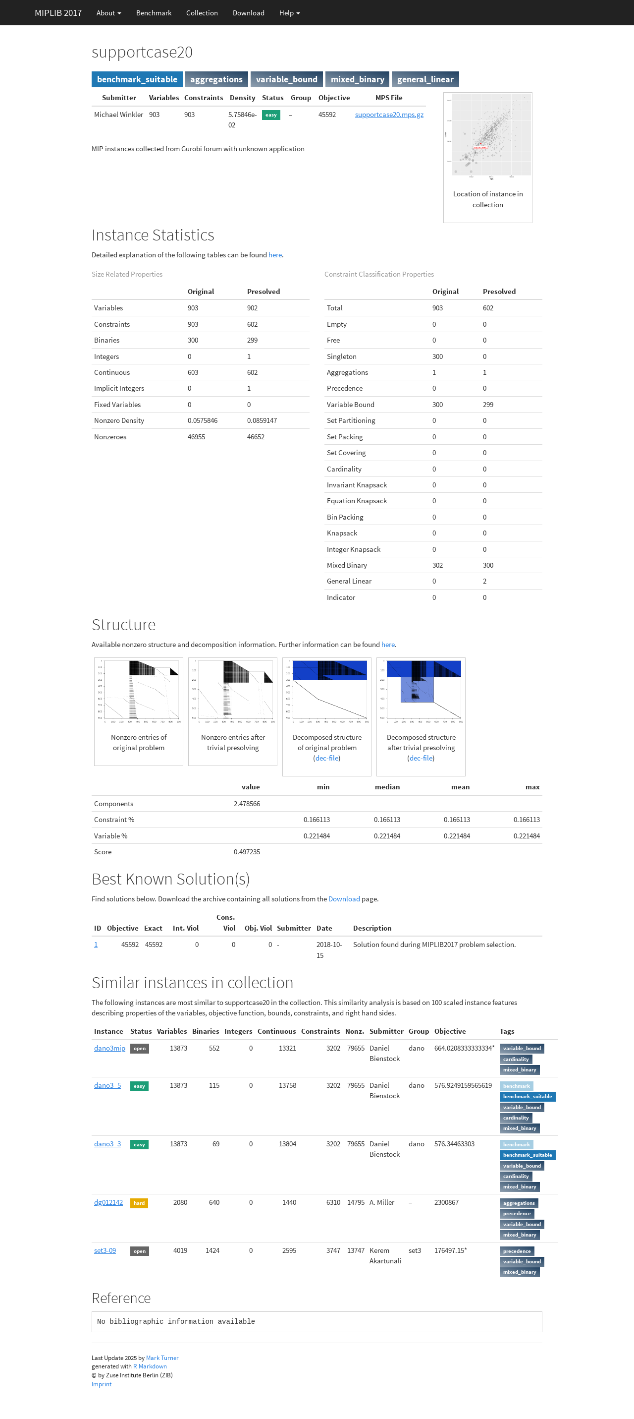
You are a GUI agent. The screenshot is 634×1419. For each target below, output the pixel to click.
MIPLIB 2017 (58, 12)
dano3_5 (107, 1085)
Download (248, 12)
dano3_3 (107, 1143)
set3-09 (105, 1250)
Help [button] (289, 12)
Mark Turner (162, 1357)
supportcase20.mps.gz (389, 114)
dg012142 (108, 1202)
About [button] (109, 12)
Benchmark (153, 12)
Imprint (101, 1384)
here (275, 254)
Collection (202, 12)
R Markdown (150, 1366)
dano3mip (109, 1048)
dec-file (327, 758)
